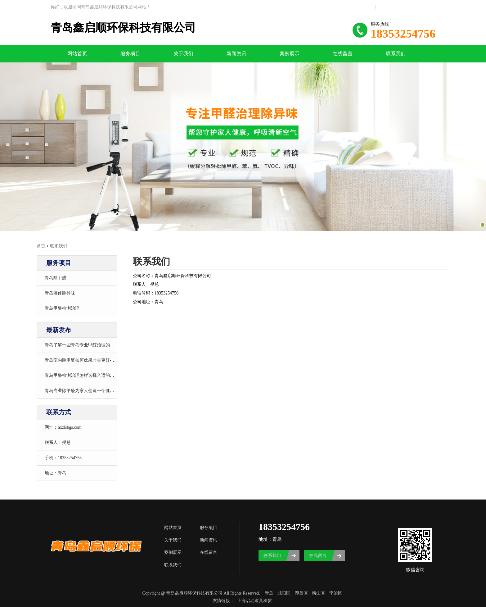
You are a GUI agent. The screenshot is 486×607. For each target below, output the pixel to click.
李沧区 (335, 593)
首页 (41, 246)
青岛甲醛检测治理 (62, 308)
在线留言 (343, 53)
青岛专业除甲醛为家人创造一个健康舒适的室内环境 (95, 390)
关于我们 (183, 53)
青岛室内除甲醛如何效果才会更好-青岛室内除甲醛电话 (98, 360)
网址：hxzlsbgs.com (63, 427)
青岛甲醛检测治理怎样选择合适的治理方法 (86, 375)
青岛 (269, 593)
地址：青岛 (55, 473)
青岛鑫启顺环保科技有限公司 (123, 27)
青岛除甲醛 (55, 278)
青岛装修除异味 (60, 293)
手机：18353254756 (63, 457)
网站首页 (77, 53)
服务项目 (130, 53)
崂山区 (318, 593)
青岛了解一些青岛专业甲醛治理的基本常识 (86, 345)
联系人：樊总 (58, 442)
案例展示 (289, 53)
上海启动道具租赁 (254, 600)
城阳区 (283, 593)
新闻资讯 (236, 53)
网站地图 (365, 7)
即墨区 (301, 593)
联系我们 (385, 7)
